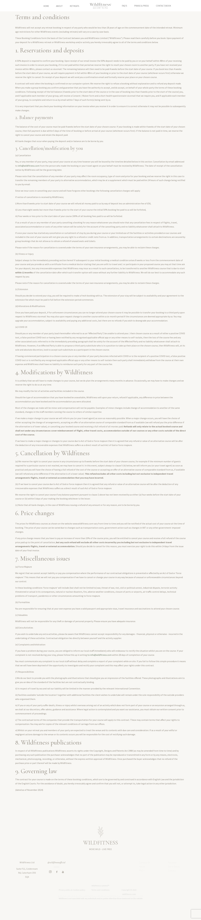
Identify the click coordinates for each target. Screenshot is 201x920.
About (59, 5)
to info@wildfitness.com (99, 661)
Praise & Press (141, 5)
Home (46, 5)
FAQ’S (124, 5)
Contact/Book (163, 5)
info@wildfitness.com (28, 171)
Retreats (74, 5)
